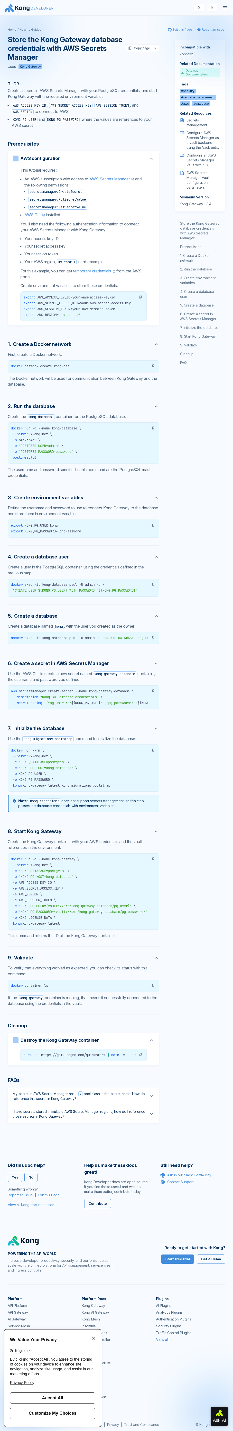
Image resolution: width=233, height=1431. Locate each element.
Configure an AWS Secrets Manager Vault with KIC (201, 160)
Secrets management (196, 122)
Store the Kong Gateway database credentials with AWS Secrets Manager (199, 230)
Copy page (139, 48)
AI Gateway (17, 1319)
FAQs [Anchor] (14, 1080)
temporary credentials (92, 271)
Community (90, 1356)
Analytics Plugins (169, 1312)
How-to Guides (30, 29)
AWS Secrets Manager (109, 179)
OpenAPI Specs (94, 1333)
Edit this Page (49, 1195)
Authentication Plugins (173, 1319)
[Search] (199, 8)
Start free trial (177, 1259)
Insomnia (89, 1326)
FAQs (184, 363)
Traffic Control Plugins (173, 1333)
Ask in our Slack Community (185, 1175)
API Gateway (18, 1312)
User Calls (90, 1383)
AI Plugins (163, 1305)
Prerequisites (190, 247)
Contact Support (177, 1182)
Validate (190, 345)
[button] (140, 297)
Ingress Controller (96, 1340)
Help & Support (94, 1397)
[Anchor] (83, 344)
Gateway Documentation (194, 72)
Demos (87, 1377)
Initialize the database (201, 327)
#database (201, 103)
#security (188, 91)
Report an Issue (20, 1195)
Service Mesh (19, 1326)
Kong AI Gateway (95, 1312)
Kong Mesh (91, 1319)
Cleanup (187, 354)
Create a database (199, 305)
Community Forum (96, 1363)
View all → (164, 1340)
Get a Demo (211, 1259)
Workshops (91, 1390)
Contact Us (90, 1404)
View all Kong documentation (31, 1205)
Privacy (113, 1424)
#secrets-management (197, 97)
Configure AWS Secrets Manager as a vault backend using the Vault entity (203, 140)
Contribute (97, 1203)
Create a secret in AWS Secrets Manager (198, 316)
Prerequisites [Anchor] (23, 144)
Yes (15, 1177)
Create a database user (197, 293)
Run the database (198, 269)
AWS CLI (32, 214)
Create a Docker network (195, 257)
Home (12, 29)
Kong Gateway (30, 66)
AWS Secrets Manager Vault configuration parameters (198, 180)
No (30, 1177)
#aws (185, 103)
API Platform (17, 1305)
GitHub (87, 1370)
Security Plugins (169, 1326)
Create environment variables (198, 280)
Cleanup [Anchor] (17, 1026)
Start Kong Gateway (200, 336)
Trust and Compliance (141, 1424)
